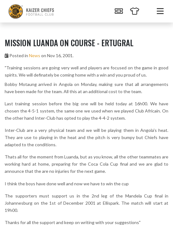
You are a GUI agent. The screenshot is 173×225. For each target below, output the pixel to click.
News (34, 55)
